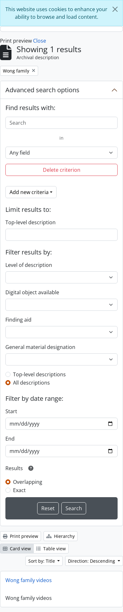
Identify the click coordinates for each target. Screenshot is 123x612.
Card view (17, 549)
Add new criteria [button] (29, 192)
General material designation (40, 347)
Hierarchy (60, 536)
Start (11, 411)
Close (39, 40)
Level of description (28, 264)
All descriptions (31, 382)
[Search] (61, 123)
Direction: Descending (92, 561)
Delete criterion (61, 169)
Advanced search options (42, 90)
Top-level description (30, 222)
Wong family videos (28, 580)
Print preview (20, 536)
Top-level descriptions (39, 374)
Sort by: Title (42, 561)
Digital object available (32, 292)
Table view (51, 549)
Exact (19, 490)
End (10, 438)
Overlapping (27, 481)
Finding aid (18, 319)
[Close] (115, 9)
